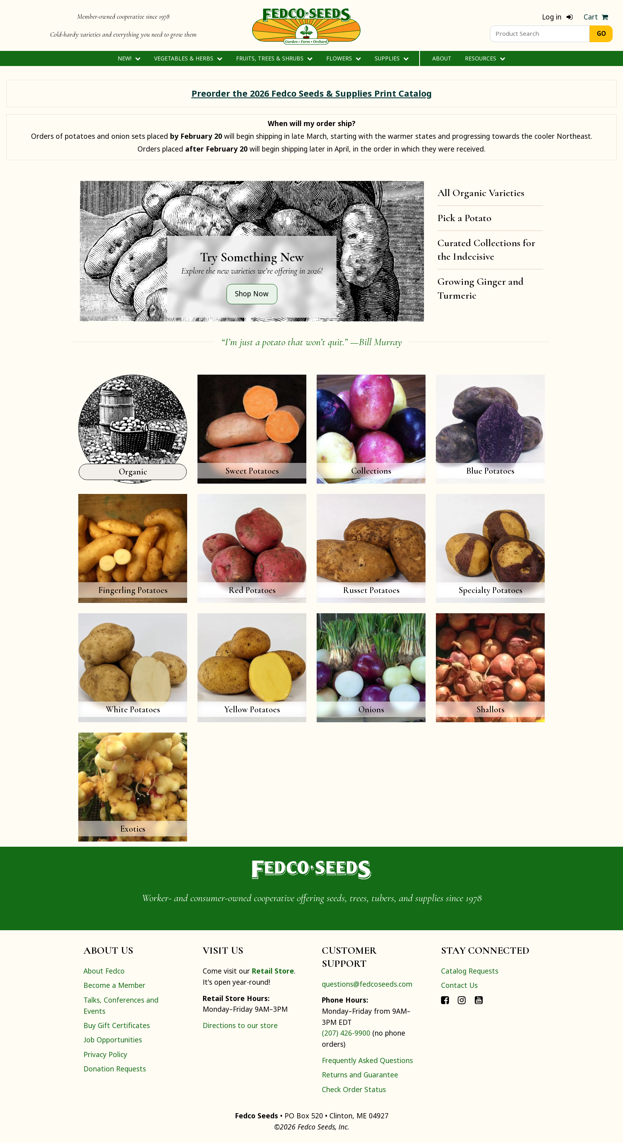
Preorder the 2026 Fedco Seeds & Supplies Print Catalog (312, 93)
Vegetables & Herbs (188, 58)
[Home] (306, 25)
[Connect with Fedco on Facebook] (445, 1000)
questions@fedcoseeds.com (367, 984)
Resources (485, 58)
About (441, 58)
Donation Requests (114, 1068)
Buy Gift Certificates (116, 1025)
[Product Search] (540, 33)
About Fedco (104, 971)
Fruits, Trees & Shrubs (274, 58)
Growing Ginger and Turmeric (480, 288)
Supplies (391, 58)
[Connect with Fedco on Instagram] (462, 1000)
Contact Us (459, 985)
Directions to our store (240, 1025)
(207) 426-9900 (346, 1033)
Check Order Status (354, 1089)
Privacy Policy (105, 1054)
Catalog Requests (469, 971)
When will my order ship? (312, 123)
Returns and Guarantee (360, 1074)
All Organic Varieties (480, 193)
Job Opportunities (112, 1039)
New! (129, 58)
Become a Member (114, 985)
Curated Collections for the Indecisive (486, 250)
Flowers (343, 58)
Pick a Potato (464, 218)
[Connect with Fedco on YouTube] (479, 1000)
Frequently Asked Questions (367, 1060)
